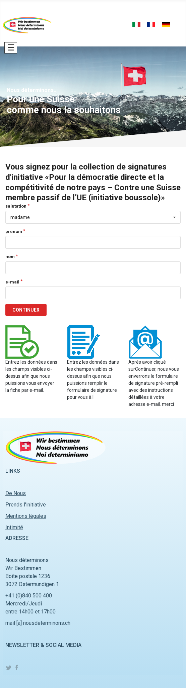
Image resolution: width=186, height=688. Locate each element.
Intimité (14, 527)
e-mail (12, 281)
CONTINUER (26, 310)
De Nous (15, 493)
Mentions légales (25, 516)
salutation (15, 206)
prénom (13, 231)
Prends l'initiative (25, 504)
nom (10, 256)
